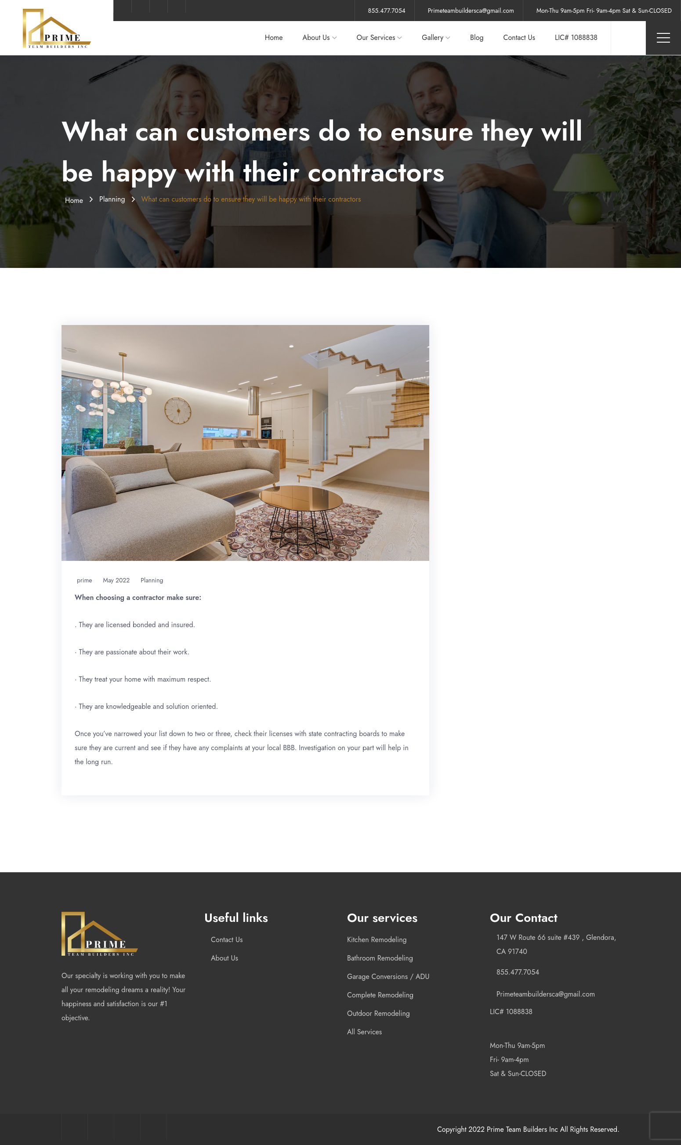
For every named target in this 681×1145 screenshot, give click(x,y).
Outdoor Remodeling (378, 1013)
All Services (364, 1032)
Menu (663, 37)
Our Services (376, 38)
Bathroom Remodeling (380, 958)
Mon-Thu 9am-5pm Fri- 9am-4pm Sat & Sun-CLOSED (604, 10)
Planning (112, 199)
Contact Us (519, 38)
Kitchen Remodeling (377, 940)
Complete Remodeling (380, 995)
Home (274, 38)
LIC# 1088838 (576, 38)
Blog (476, 38)
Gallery (432, 38)
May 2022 (116, 580)
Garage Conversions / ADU (388, 977)
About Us (316, 38)
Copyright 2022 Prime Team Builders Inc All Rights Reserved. (528, 1129)
